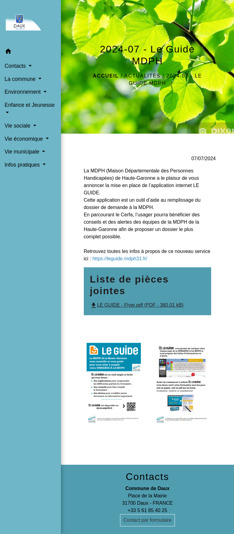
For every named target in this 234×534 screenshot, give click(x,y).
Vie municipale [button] (23, 152)
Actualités (142, 75)
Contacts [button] (16, 66)
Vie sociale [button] (18, 126)
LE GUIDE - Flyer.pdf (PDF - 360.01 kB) (137, 305)
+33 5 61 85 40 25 (147, 510)
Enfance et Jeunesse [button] (30, 105)
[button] (30, 52)
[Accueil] (30, 22)
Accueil (106, 75)
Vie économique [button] (24, 139)
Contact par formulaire (147, 520)
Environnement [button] (23, 92)
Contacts (147, 476)
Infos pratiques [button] (23, 165)
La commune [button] (21, 79)
